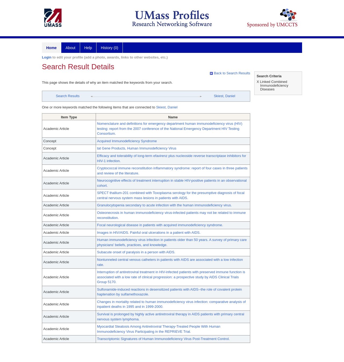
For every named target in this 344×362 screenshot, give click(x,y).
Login (46, 57)
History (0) (109, 48)
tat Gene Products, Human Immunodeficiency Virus (136, 148)
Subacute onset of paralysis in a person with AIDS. (136, 252)
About (71, 48)
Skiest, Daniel (224, 96)
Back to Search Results (230, 73)
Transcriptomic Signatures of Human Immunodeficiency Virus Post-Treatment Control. (163, 339)
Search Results (68, 96)
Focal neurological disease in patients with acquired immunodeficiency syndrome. (160, 225)
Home (51, 48)
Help (88, 48)
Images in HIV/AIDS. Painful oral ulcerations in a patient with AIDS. (148, 233)
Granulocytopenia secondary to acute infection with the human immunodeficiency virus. (164, 205)
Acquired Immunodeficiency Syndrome (127, 141)
